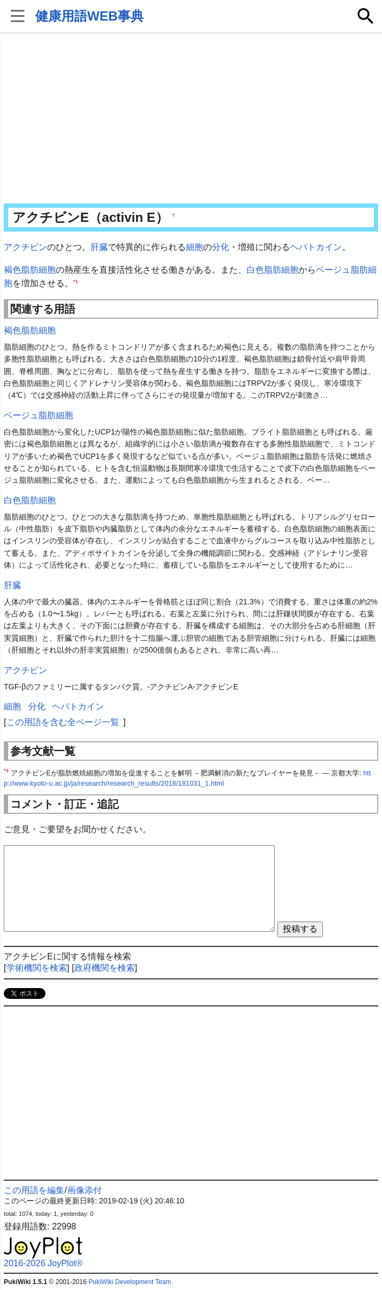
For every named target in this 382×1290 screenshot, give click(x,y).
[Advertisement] (191, 119)
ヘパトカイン (316, 247)
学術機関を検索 (37, 967)
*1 (75, 281)
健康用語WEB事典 (89, 16)
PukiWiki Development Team (129, 1282)
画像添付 (84, 1190)
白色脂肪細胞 (273, 269)
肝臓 (99, 247)
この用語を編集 (34, 1190)
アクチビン (25, 247)
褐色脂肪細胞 (30, 269)
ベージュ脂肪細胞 (38, 415)
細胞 (194, 247)
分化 (220, 247)
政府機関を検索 (104, 967)
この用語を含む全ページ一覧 (63, 722)
